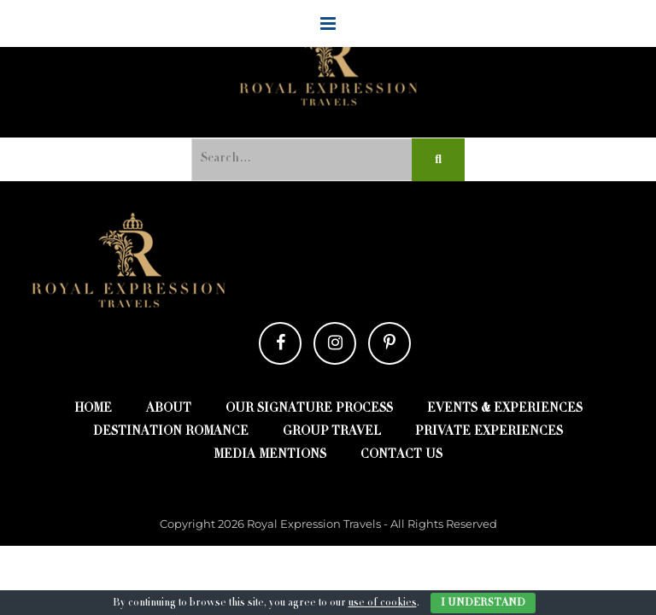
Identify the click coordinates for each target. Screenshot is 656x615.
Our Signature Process (309, 409)
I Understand (483, 603)
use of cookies (382, 603)
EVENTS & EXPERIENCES (505, 409)
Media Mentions (270, 455)
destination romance (171, 432)
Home (93, 409)
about (168, 409)
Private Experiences (489, 432)
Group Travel (332, 432)
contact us (401, 455)
